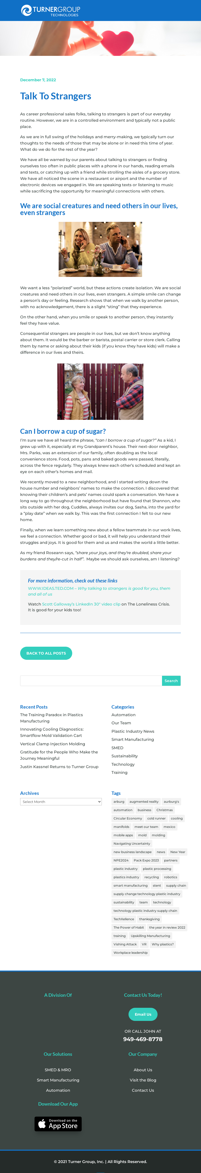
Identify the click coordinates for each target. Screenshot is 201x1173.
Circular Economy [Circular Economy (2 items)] (128, 818)
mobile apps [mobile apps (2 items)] (123, 835)
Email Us (143, 1014)
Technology (123, 764)
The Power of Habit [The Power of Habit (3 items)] (129, 927)
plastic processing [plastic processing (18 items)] (157, 869)
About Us (143, 1069)
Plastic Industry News (132, 731)
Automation (123, 714)
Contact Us (143, 1090)
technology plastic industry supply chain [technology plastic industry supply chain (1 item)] (145, 911)
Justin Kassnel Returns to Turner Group (59, 766)
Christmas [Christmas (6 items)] (165, 810)
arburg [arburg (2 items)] (119, 802)
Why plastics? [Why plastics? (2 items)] (163, 944)
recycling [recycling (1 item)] (151, 877)
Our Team (121, 722)
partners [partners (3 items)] (170, 860)
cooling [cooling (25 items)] (177, 818)
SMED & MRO (58, 1069)
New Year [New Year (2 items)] (177, 852)
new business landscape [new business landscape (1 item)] (133, 852)
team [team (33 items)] (143, 902)
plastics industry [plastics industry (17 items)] (126, 877)
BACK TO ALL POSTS (46, 653)
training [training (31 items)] (120, 936)
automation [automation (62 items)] (123, 810)
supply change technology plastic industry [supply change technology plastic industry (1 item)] (147, 894)
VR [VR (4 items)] (144, 944)
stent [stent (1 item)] (157, 885)
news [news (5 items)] (161, 852)
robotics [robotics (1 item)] (170, 877)
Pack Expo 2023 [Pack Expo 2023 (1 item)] (146, 860)
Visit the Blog (143, 1080)
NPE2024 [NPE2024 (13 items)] (121, 860)
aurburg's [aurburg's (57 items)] (171, 802)
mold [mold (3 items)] (142, 835)
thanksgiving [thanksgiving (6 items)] (149, 919)
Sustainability (124, 755)
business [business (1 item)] (144, 810)
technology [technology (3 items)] (162, 902)
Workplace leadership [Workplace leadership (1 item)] (131, 953)
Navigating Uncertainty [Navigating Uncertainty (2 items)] (132, 843)
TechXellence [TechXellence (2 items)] (124, 919)
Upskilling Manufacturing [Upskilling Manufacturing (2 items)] (150, 936)
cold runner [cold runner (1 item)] (156, 818)
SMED (117, 747)
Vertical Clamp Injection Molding (52, 743)
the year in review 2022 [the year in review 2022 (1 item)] (167, 927)
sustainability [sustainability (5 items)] (124, 902)
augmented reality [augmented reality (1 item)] (144, 802)
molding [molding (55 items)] (158, 835)
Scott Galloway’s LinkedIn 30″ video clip (81, 604)
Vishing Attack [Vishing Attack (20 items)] (125, 944)
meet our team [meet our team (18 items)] (146, 827)
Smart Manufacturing (132, 739)
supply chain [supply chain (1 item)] (176, 885)
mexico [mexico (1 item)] (169, 827)
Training (119, 772)
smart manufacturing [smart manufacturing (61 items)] (131, 885)
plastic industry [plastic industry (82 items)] (126, 869)
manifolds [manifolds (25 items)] (121, 827)
